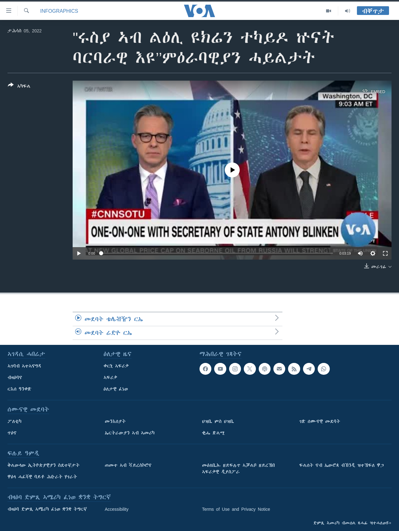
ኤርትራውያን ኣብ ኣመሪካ (130, 433)
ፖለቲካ (14, 421)
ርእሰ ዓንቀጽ (19, 389)
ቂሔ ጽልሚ (213, 433)
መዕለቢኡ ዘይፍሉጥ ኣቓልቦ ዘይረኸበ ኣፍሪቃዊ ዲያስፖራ (238, 469)
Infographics (59, 11)
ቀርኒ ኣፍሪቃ (116, 366)
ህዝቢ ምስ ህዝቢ (218, 421)
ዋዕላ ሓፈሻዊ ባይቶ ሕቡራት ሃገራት (42, 477)
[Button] (19, 87)
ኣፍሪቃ (110, 377)
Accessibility (116, 509)
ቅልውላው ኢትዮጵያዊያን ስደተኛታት (43, 465)
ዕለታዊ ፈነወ (115, 389)
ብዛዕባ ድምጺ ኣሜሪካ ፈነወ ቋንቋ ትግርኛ (47, 509)
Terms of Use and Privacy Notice (236, 509)
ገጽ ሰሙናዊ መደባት (319, 421)
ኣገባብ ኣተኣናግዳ (24, 366)
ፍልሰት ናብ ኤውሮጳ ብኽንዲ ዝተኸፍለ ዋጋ (341, 465)
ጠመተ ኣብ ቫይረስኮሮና (128, 465)
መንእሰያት (115, 421)
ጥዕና (12, 433)
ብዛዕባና (14, 377)
